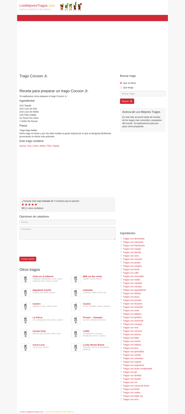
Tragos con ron (129, 382)
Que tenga (128, 87)
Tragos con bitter (129, 338)
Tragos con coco (129, 255)
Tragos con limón (130, 389)
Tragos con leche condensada (136, 368)
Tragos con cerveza (131, 331)
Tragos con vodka (130, 392)
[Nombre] (67, 222)
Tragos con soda (129, 310)
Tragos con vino (129, 327)
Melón (43, 146)
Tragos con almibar (130, 375)
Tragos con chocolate (132, 276)
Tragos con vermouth (131, 320)
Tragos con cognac (130, 362)
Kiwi (29, 146)
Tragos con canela (130, 355)
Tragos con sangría (131, 266)
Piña (49, 146)
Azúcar (22, 146)
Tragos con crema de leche (134, 385)
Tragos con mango (130, 249)
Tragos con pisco (129, 297)
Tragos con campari (131, 283)
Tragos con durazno (131, 303)
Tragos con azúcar (130, 334)
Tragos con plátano (130, 314)
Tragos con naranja (131, 286)
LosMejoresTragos (50, 6)
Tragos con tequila (130, 379)
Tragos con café (129, 273)
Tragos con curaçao (131, 324)
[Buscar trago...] (143, 93)
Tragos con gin (128, 372)
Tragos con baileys (130, 344)
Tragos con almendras (132, 238)
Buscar (127, 101)
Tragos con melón (130, 279)
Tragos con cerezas (131, 259)
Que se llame (129, 83)
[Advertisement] (92, 46)
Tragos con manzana (131, 242)
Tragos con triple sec (131, 396)
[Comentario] (67, 233)
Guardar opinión (28, 259)
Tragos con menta (130, 341)
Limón (35, 146)
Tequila (55, 146)
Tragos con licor (129, 348)
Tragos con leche (130, 269)
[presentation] (43, 248)
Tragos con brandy (130, 252)
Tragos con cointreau (131, 358)
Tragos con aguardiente (133, 290)
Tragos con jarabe (130, 262)
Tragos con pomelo (130, 300)
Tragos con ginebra (131, 317)
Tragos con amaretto (131, 307)
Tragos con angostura (132, 365)
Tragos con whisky (130, 293)
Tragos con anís (129, 399)
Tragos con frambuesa (132, 245)
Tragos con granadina (132, 351)
